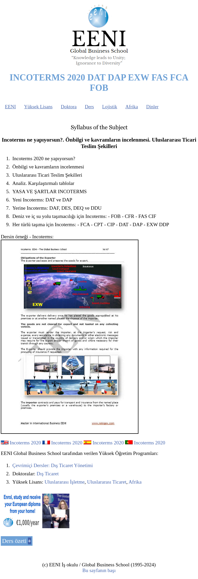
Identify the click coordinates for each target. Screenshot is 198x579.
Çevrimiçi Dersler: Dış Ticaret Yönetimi (52, 465)
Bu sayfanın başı (99, 570)
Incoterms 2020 (25, 442)
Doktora (69, 106)
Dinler (152, 106)
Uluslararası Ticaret (106, 482)
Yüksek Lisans (38, 106)
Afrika (131, 106)
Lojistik (109, 106)
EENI (10, 106)
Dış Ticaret (48, 473)
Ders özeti (14, 540)
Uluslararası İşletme (65, 482)
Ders (89, 106)
